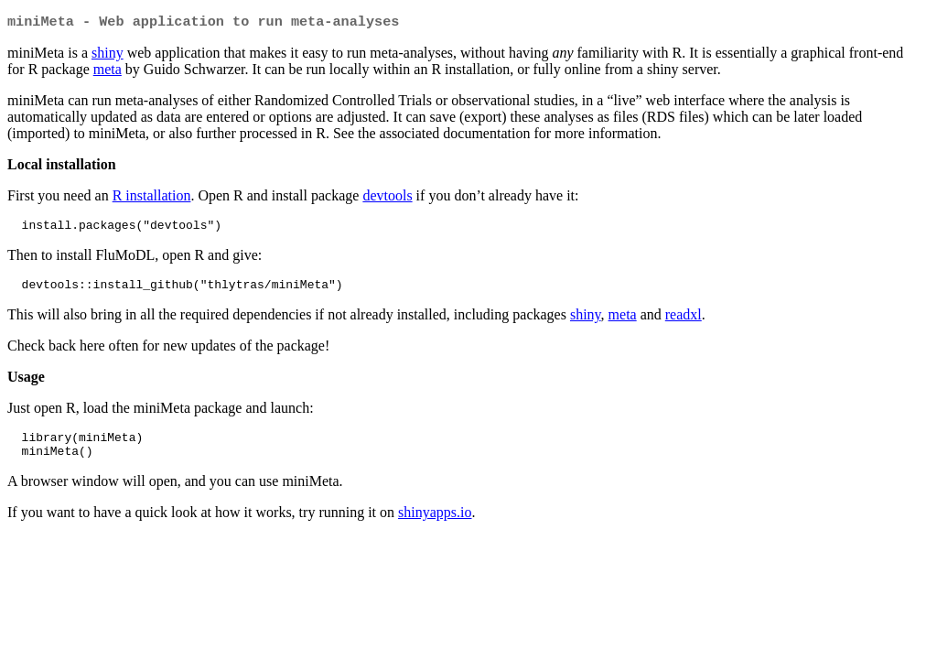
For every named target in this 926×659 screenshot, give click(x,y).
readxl (683, 322)
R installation (152, 197)
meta (107, 71)
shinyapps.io (434, 525)
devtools (387, 197)
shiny (108, 54)
